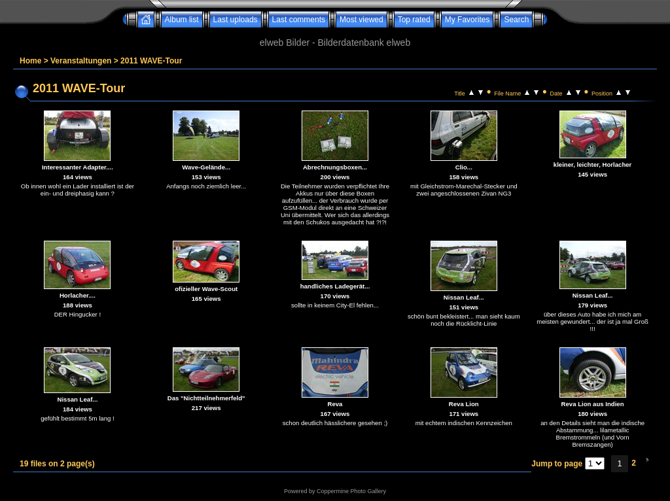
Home (30, 60)
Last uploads (235, 19)
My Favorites (467, 19)
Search (516, 19)
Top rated (414, 19)
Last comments (298, 19)
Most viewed (361, 19)
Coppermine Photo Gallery (351, 491)
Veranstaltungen (80, 60)
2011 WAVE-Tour (151, 60)
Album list (182, 19)
